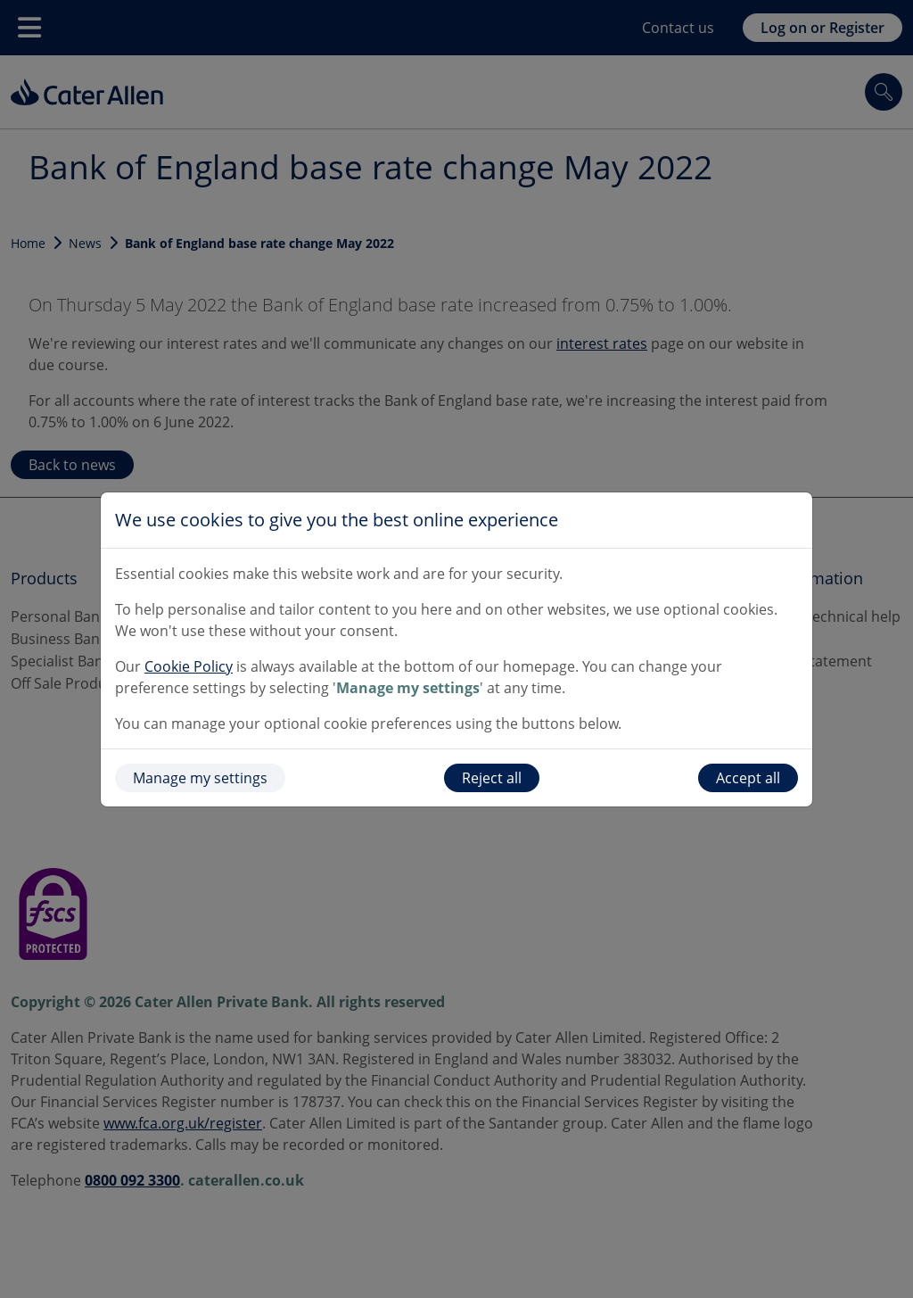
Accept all (748, 778)
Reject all (492, 778)
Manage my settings (200, 778)
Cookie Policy (188, 666)
